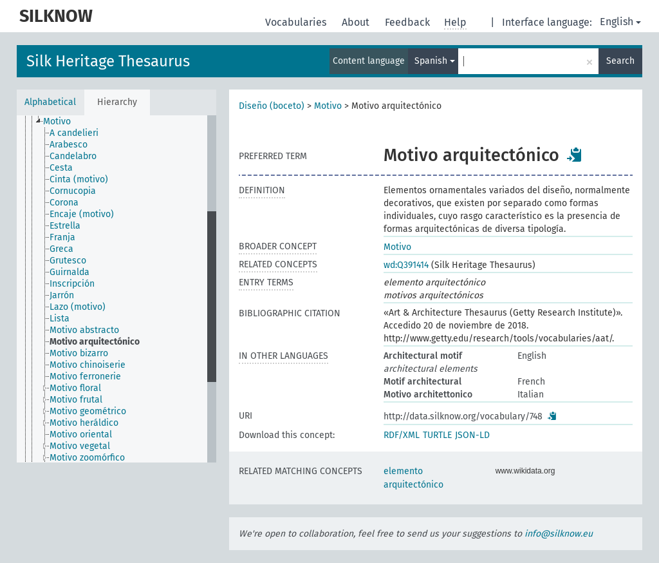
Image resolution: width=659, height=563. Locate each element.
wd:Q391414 (406, 265)
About (357, 22)
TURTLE (437, 435)
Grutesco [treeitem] (68, 260)
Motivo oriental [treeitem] (81, 434)
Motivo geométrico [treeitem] (88, 411)
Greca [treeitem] (61, 248)
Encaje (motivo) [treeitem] (82, 214)
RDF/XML (402, 435)
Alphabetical (50, 102)
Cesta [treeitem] (61, 167)
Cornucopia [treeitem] (73, 191)
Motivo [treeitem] (57, 121)
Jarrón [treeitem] (62, 295)
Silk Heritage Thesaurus (108, 61)
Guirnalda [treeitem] (69, 272)
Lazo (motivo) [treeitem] (78, 306)
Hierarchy (117, 102)
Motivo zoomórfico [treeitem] (87, 457)
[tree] (116, 289)
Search (620, 60)
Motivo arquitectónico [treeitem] (95, 341)
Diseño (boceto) (271, 105)
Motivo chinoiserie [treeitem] (87, 364)
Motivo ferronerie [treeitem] (85, 376)
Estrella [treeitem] (65, 225)
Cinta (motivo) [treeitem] (79, 179)
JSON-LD (472, 435)
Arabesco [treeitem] (69, 144)
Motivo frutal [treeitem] (76, 399)
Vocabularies (297, 22)
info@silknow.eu (558, 533)
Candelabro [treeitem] (73, 156)
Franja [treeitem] (62, 237)
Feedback (408, 22)
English (620, 21)
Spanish (434, 60)
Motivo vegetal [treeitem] (80, 446)
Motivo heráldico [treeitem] (84, 422)
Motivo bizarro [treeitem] (79, 353)
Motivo (328, 105)
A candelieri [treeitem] (74, 133)
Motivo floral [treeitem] (75, 388)
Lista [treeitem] (60, 318)
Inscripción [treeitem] (72, 283)
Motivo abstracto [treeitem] (84, 330)
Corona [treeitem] (64, 202)
